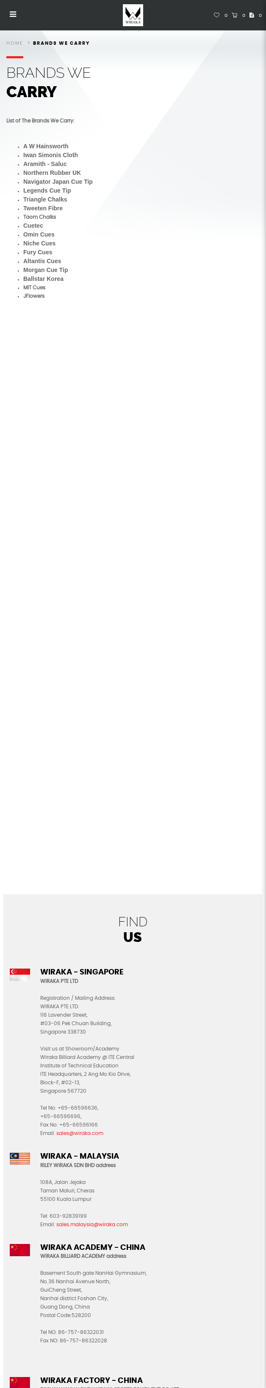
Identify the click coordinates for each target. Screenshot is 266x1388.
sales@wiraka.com (79, 1133)
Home (14, 43)
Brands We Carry (61, 43)
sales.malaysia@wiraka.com (92, 1224)
